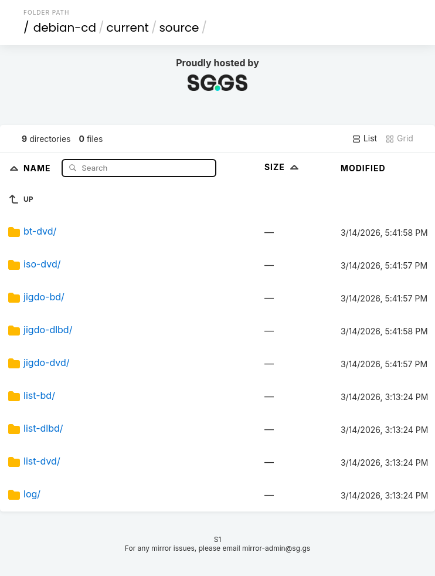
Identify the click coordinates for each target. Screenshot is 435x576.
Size (282, 167)
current (128, 27)
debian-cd (64, 27)
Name (38, 167)
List (364, 138)
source (179, 27)
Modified (363, 168)
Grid (399, 138)
